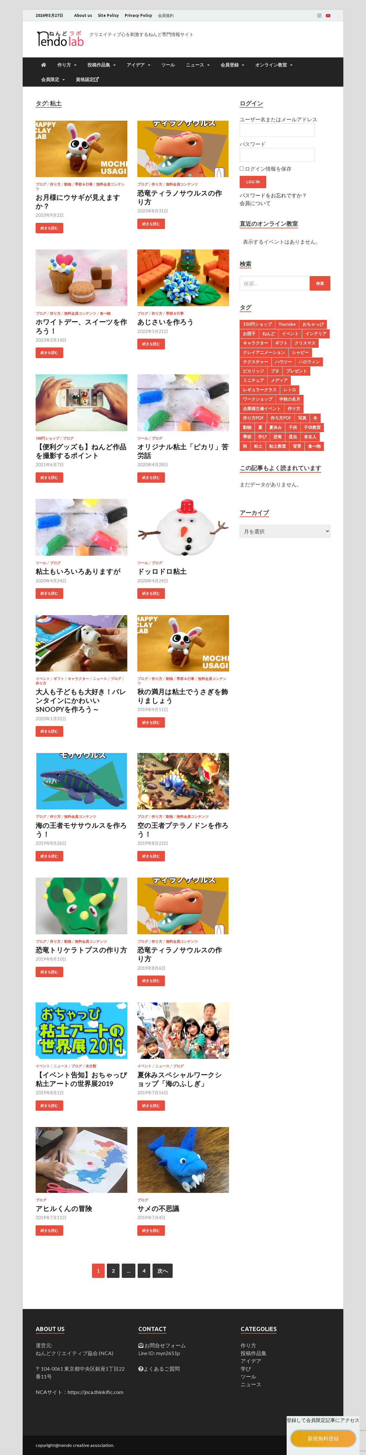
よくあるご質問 (161, 1368)
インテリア (315, 333)
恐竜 (277, 436)
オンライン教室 (271, 64)
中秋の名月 (289, 399)
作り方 (64, 64)
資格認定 (87, 79)
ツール (168, 64)
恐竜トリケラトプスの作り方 (81, 950)
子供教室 (312, 427)
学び (262, 436)
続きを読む (49, 228)
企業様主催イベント (262, 408)
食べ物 (105, 313)
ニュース (195, 64)
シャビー (300, 352)
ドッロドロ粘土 (162, 571)
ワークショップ (257, 399)
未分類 (91, 1066)
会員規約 (166, 15)
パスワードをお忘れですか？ (273, 195)
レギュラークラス (260, 389)
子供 (293, 427)
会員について (255, 203)
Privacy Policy (138, 15)
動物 (67, 184)
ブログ (41, 184)
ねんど (268, 333)
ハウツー (283, 361)
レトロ (289, 389)
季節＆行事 (84, 184)
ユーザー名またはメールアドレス (278, 119)
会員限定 (50, 79)
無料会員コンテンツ (182, 184)
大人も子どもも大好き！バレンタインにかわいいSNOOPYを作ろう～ (81, 700)
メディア (279, 380)
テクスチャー (255, 361)
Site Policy (108, 15)
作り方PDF (253, 417)
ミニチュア (253, 380)
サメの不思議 (158, 1208)
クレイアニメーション (264, 352)
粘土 (258, 446)
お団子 (249, 333)
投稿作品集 (98, 64)
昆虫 (293, 436)
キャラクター (78, 679)
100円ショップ (47, 438)
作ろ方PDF (280, 417)
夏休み (275, 427)
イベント (43, 679)
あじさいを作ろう (165, 322)
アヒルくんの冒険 (64, 1208)
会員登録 (230, 64)
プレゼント (296, 370)
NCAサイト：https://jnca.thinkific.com (79, 1392)
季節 (247, 436)
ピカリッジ (253, 370)
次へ (162, 1270)
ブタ (275, 370)
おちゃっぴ (313, 324)
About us (83, 15)
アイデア (136, 64)
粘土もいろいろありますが (78, 571)
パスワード (253, 144)
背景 (297, 446)
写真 (302, 417)
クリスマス (304, 343)
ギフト (58, 679)
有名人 (310, 436)
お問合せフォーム (164, 1345)
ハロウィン (309, 361)
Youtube (287, 324)
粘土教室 (277, 446)
